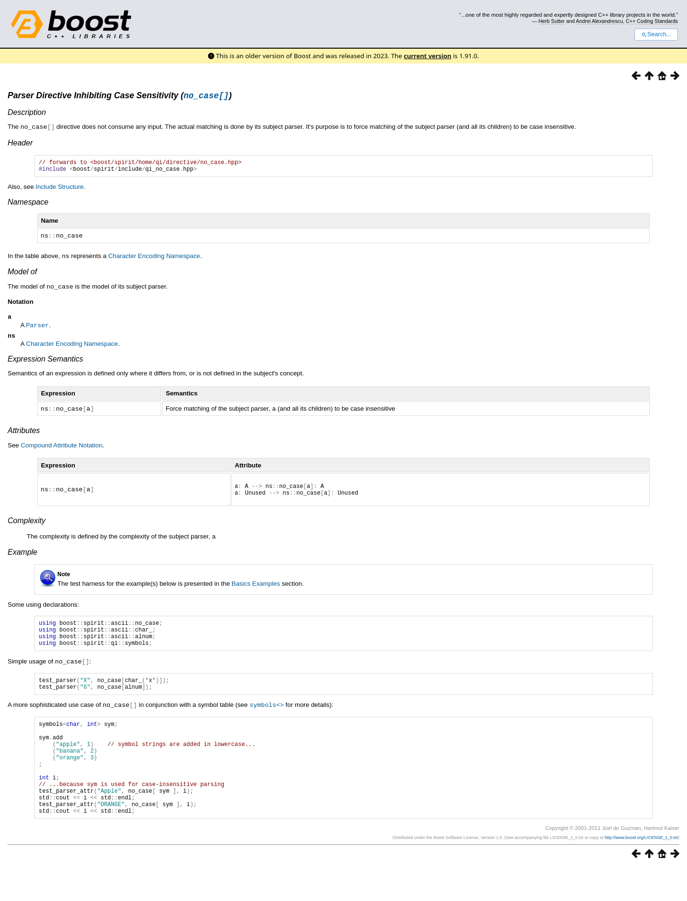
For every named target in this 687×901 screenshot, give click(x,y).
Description (27, 114)
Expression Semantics (45, 363)
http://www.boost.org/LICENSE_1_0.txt (641, 871)
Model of (22, 274)
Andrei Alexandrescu (599, 21)
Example (22, 558)
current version (427, 56)
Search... (656, 34)
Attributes (24, 434)
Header (20, 144)
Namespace (28, 206)
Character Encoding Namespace (154, 259)
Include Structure (60, 190)
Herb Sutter (552, 21)
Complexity (26, 527)
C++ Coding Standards (652, 21)
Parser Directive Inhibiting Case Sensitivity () (120, 97)
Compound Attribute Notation (61, 448)
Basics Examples (256, 589)
